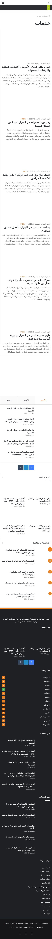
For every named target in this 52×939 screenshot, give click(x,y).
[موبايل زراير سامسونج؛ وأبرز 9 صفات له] (43, 586)
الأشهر (26, 400)
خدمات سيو (46, 898)
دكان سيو (47, 910)
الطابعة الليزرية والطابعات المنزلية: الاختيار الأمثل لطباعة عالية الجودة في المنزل (14, 528)
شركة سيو (46, 868)
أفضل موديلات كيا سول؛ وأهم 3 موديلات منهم (18, 561)
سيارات (46, 709)
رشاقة (46, 681)
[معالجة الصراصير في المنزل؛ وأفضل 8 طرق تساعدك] (26, 208)
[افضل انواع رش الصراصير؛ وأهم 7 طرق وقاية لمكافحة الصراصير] (26, 155)
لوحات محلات (45, 871)
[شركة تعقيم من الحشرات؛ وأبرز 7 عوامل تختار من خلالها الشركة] (26, 260)
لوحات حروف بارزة (43, 891)
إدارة (47, 713)
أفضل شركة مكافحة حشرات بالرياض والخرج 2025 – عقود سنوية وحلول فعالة (14, 501)
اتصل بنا (19, 927)
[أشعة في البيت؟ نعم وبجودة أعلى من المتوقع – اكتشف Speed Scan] (42, 455)
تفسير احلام (44, 717)
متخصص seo (45, 906)
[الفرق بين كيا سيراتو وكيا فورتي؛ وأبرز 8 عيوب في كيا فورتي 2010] (43, 553)
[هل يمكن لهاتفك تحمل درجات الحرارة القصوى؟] (42, 433)
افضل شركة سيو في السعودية (39, 887)
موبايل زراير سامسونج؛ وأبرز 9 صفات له (19, 583)
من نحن (12, 927)
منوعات (46, 677)
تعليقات (9, 400)
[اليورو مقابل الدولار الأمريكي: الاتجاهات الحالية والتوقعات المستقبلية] (26, 47)
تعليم (47, 697)
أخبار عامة (45, 725)
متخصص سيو (45, 902)
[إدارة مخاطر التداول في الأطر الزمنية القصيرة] (42, 411)
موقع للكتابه (46, 913)
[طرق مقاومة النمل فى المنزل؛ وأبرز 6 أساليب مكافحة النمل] (26, 316)
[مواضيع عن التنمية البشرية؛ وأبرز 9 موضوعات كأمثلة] (43, 575)
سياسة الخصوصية (29, 927)
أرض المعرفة (45, 63)
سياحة (46, 693)
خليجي (46, 721)
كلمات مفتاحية (45, 879)
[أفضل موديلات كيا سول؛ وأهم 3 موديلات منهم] (43, 564)
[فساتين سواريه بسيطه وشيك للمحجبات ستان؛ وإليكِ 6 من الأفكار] (43, 597)
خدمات (46, 705)
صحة (47, 685)
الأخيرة (43, 400)
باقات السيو (46, 883)
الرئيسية (46, 16)
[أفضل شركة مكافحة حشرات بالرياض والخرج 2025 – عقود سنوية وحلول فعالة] (42, 422)
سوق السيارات (45, 875)
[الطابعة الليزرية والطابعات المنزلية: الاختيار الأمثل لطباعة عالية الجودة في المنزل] (42, 444)
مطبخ (47, 701)
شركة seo (46, 894)
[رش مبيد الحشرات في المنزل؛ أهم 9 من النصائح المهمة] (26, 103)
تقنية (47, 689)
